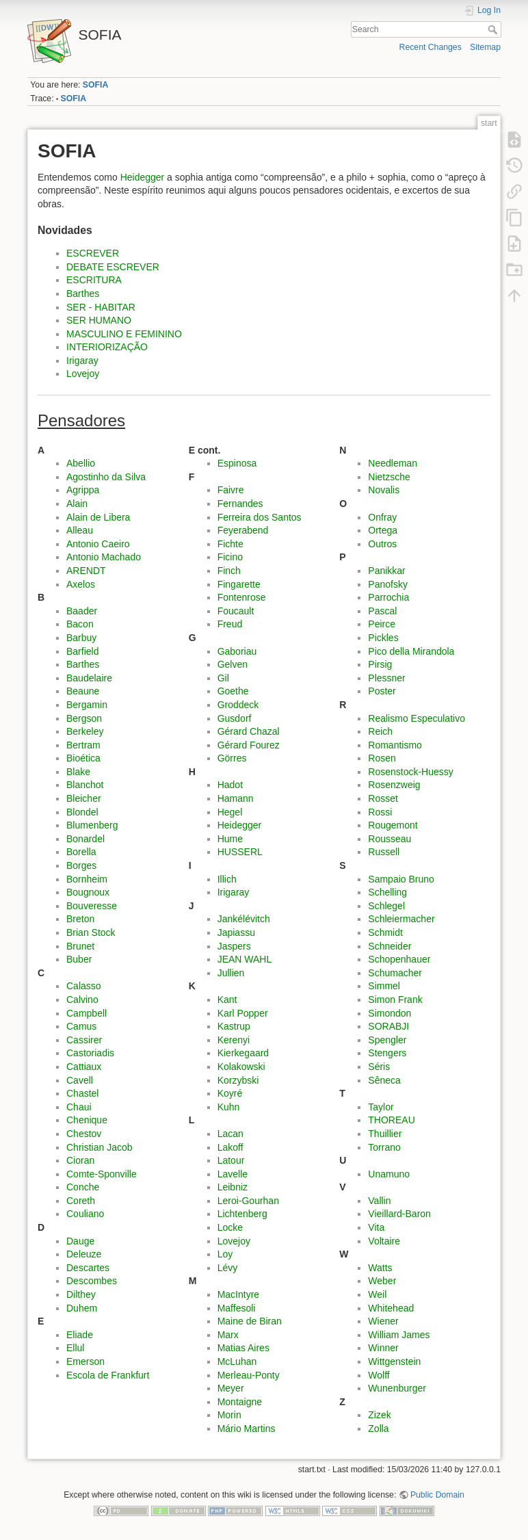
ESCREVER (92, 253)
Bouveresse (91, 905)
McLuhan (237, 1361)
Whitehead (391, 1308)
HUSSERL (240, 851)
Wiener (383, 1321)
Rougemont (392, 825)
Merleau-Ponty (248, 1375)
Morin (229, 1414)
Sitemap (485, 47)
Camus (81, 1026)
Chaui (79, 1106)
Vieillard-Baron (399, 1213)
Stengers (387, 1052)
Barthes (82, 293)
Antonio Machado (103, 556)
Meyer (230, 1388)
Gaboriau (237, 651)
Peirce (381, 623)
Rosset (383, 798)
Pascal (382, 610)
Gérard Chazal (248, 731)
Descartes (87, 1267)
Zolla (378, 1428)
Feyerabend (243, 530)
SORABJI (388, 1026)
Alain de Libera (98, 517)
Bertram (83, 745)
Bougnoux (87, 892)
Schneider (389, 946)
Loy (225, 1254)
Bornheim (86, 879)
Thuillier (384, 1133)
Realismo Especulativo (416, 718)
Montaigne (239, 1401)
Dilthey (81, 1294)
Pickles (383, 637)
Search (494, 29)
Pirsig (380, 664)
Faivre (230, 489)
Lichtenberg (242, 1213)
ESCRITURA (94, 279)
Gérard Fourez (248, 745)
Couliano (85, 1213)
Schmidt (385, 932)
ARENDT (86, 570)
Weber (382, 1280)
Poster (381, 691)
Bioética (83, 758)
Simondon (389, 1013)
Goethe (233, 691)
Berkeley (84, 731)
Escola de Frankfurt (107, 1375)
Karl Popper (242, 1013)
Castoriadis (90, 1052)
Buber (79, 959)
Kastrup (233, 1026)
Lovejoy (82, 373)
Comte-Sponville (101, 1174)
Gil (223, 678)
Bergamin (86, 704)
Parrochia (388, 597)
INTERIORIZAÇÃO (107, 346)
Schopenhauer (399, 959)
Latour (231, 1160)
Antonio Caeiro (98, 543)
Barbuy (81, 637)
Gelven (232, 664)
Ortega (382, 530)
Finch (229, 570)
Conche (82, 1187)
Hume (230, 838)
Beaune (82, 691)
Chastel (82, 1093)
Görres (232, 758)
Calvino (82, 999)
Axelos (80, 584)
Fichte (230, 543)
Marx (228, 1334)
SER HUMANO (98, 320)
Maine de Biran (249, 1321)
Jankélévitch (243, 918)
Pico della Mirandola (411, 651)
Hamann (235, 798)
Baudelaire (89, 678)
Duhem (81, 1308)
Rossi (380, 812)
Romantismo (395, 745)
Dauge (80, 1241)
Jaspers (234, 946)
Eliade (79, 1334)
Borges (81, 865)
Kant (227, 999)
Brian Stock (91, 932)
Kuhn (228, 1106)
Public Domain (437, 1495)
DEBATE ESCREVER (112, 266)
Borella (81, 851)
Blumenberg (92, 825)
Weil (377, 1294)
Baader (81, 610)
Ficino (230, 556)
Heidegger (142, 177)
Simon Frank (395, 999)
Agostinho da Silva (106, 476)
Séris (379, 1066)
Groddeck (238, 704)
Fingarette (239, 584)
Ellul (75, 1347)
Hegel (230, 812)
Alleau (79, 530)
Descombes (91, 1280)
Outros (382, 543)
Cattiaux (83, 1066)
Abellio (80, 463)
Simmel (384, 985)
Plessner (386, 678)
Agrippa (82, 489)
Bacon (80, 623)
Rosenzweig (394, 784)
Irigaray (82, 360)
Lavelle (232, 1174)
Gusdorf (234, 718)
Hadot (230, 784)
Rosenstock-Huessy (410, 771)
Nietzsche (389, 476)
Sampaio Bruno (401, 879)
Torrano (384, 1147)
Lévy (227, 1267)
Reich (380, 731)
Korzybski (238, 1080)
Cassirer (84, 1039)
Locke (230, 1227)
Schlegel (386, 905)
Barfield (82, 651)
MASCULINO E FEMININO (124, 333)
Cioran (80, 1160)
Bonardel (85, 838)
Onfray (382, 517)
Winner (383, 1347)
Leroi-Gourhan (248, 1200)
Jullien (231, 972)
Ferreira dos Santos (259, 517)
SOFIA (95, 85)
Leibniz (232, 1187)
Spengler (387, 1039)
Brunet (80, 946)
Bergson (84, 718)
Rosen (381, 758)
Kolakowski (241, 1066)
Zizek (379, 1414)
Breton (80, 918)
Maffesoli (236, 1308)
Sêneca (384, 1080)
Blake (78, 771)
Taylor (380, 1106)
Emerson (85, 1361)
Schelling (387, 892)
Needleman (392, 463)
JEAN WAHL (244, 959)
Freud (230, 623)
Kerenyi (233, 1039)
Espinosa (237, 463)
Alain (77, 503)
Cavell (79, 1080)
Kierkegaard (243, 1052)
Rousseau (389, 838)
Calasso (83, 985)
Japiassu (236, 932)
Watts (380, 1267)
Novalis (383, 489)
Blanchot (84, 784)
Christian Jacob (99, 1147)
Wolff (378, 1375)
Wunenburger (397, 1388)
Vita (376, 1227)
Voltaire (384, 1241)
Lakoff (230, 1147)
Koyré (230, 1093)
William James (399, 1334)
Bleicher (83, 798)
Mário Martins (246, 1428)
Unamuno (389, 1174)
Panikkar (386, 570)
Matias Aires (243, 1347)
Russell (383, 851)
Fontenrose (241, 597)
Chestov (83, 1133)
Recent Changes (430, 47)
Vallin (379, 1200)
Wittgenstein (394, 1361)
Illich (227, 879)
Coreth (80, 1200)
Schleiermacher (401, 918)
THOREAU (391, 1119)
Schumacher (395, 972)
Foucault (235, 610)
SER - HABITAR (100, 307)
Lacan (230, 1133)
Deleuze (83, 1254)
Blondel (82, 812)
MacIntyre (238, 1294)
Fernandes (240, 503)
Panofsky (388, 584)
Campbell (86, 1013)
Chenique (86, 1119)
